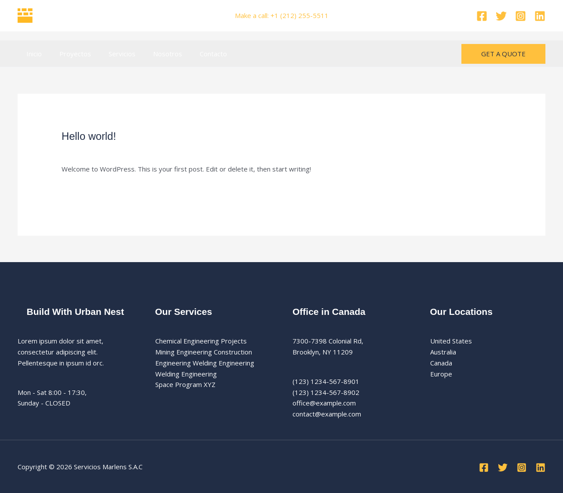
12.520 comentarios (92, 150)
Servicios (111, 53)
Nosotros (152, 53)
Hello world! (91, 135)
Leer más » (78, 189)
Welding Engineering (186, 373)
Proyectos (68, 53)
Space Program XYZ (185, 384)
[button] (503, 54)
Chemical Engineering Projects (201, 340)
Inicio (32, 53)
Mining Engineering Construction (203, 351)
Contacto (193, 53)
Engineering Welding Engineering (204, 362)
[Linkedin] (539, 16)
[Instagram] (520, 16)
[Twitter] (501, 16)
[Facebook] (481, 16)
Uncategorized (150, 150)
